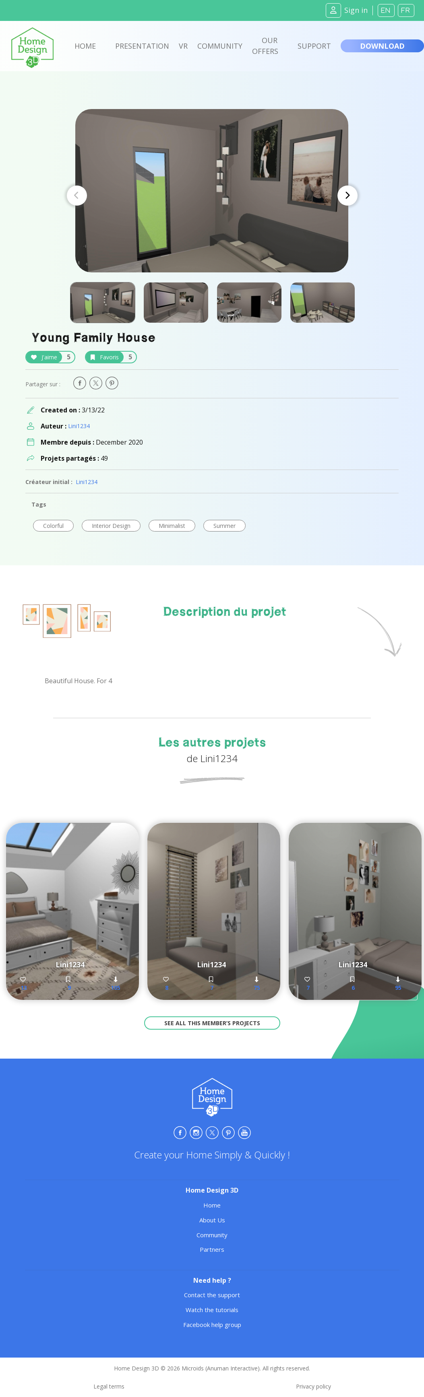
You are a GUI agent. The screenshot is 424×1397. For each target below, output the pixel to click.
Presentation (142, 46)
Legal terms (108, 1386)
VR (183, 46)
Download (382, 46)
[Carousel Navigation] (212, 195)
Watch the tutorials (212, 1310)
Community (219, 46)
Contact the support (212, 1295)
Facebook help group (212, 1325)
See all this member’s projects (212, 1023)
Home (85, 46)
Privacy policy (313, 1386)
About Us (212, 1220)
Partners (212, 1249)
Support (314, 46)
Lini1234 (79, 426)
